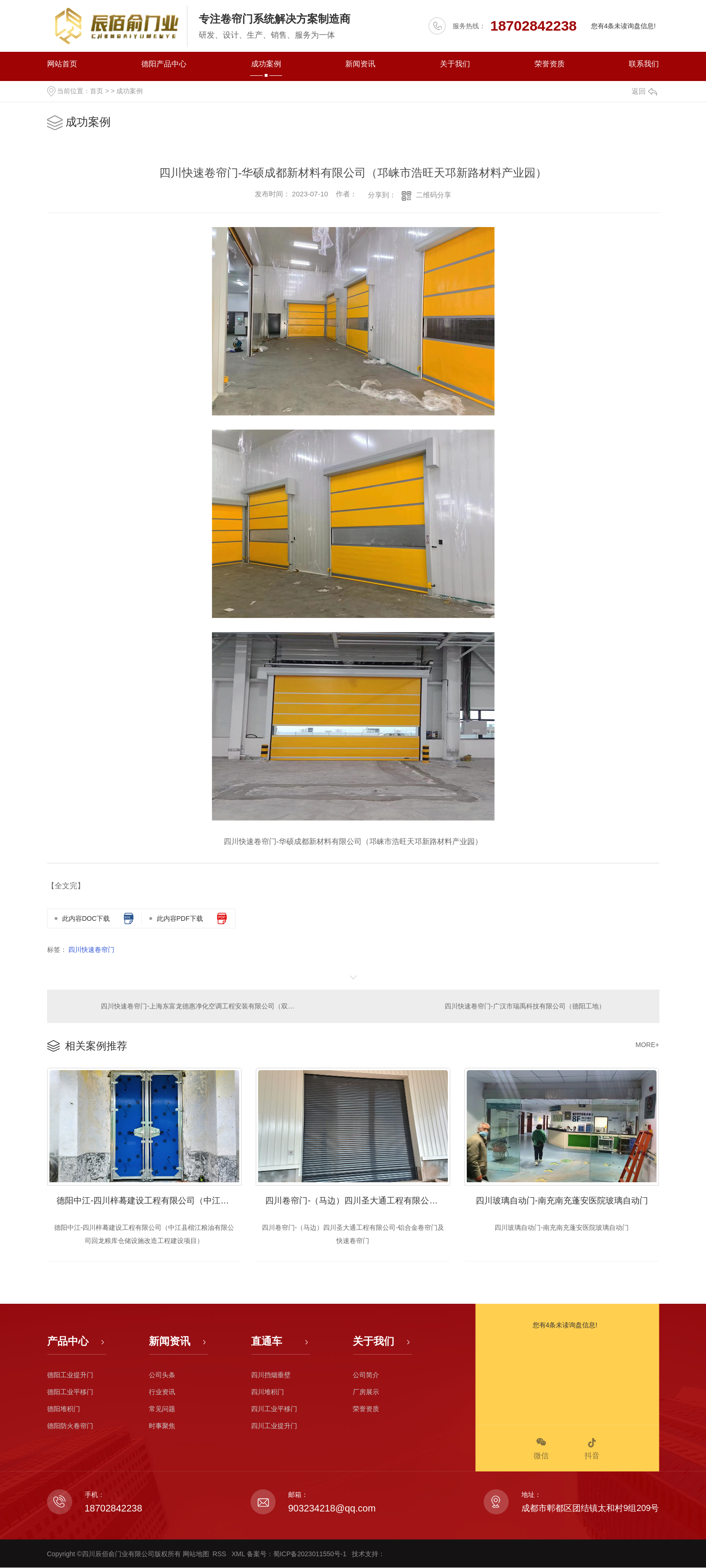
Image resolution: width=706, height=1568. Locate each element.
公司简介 (366, 1375)
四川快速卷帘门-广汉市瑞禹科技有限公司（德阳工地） (525, 1006)
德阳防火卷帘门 (70, 1426)
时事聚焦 (162, 1426)
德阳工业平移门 (70, 1392)
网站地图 (196, 1554)
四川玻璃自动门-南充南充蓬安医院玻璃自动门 (562, 1201)
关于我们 (455, 64)
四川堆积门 (267, 1392)
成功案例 (266, 64)
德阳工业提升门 (70, 1375)
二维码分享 (433, 195)
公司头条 (162, 1375)
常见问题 (162, 1409)
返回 (644, 91)
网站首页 (62, 64)
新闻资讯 (360, 64)
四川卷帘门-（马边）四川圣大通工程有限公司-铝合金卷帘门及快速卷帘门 (357, 1201)
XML (239, 1554)
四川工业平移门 (274, 1409)
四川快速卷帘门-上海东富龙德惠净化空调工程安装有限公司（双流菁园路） (200, 1006)
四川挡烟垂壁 (271, 1375)
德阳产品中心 (164, 64)
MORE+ (647, 1044)
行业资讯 (162, 1392)
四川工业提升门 (274, 1426)
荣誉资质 (550, 64)
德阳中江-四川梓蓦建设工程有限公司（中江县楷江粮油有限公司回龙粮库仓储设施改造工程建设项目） (149, 1201)
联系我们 (644, 64)
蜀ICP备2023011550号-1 (311, 1554)
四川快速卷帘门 (91, 949)
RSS (220, 1554)
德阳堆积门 (63, 1409)
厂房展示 (366, 1392)
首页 (96, 91)
